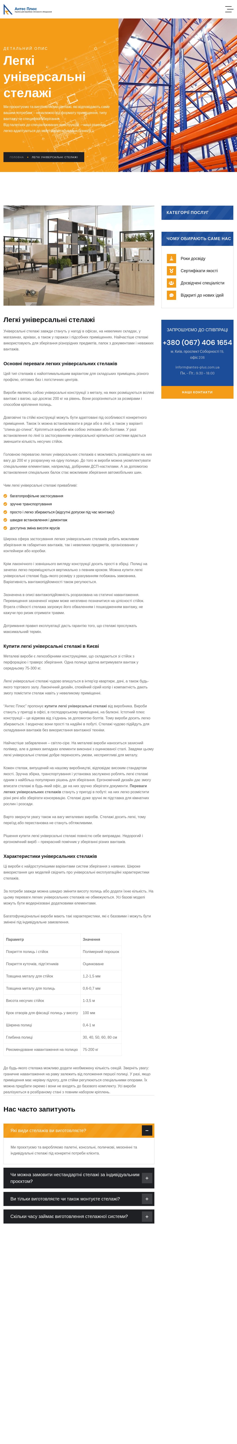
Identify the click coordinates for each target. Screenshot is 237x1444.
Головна (19, 157)
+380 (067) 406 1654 (197, 342)
